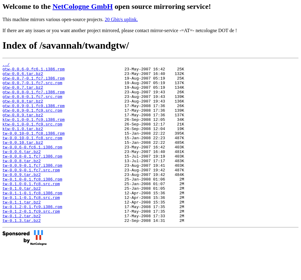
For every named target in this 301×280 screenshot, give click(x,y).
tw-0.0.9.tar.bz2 (21, 197)
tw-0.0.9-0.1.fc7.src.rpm (31, 192)
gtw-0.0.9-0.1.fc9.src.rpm (32, 120)
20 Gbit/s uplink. (121, 19)
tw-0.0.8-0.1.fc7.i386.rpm (32, 175)
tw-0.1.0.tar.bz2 (21, 214)
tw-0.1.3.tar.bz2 (21, 252)
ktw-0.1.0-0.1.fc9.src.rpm (32, 137)
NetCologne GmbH (82, 6)
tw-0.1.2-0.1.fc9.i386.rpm (32, 236)
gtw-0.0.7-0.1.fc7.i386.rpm (33, 81)
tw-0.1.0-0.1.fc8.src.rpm (31, 208)
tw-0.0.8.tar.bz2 (21, 181)
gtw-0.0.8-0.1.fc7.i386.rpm (33, 98)
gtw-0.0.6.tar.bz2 (22, 76)
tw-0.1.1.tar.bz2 (21, 230)
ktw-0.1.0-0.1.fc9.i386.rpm (33, 131)
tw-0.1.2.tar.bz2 (21, 247)
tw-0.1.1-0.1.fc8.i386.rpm (32, 219)
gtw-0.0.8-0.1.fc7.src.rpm (32, 103)
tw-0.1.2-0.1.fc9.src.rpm (31, 241)
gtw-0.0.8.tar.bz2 (22, 109)
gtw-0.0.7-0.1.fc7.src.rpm (32, 87)
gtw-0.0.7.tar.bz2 (22, 92)
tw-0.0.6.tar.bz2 (21, 170)
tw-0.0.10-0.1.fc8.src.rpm (32, 153)
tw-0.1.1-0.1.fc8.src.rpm (31, 225)
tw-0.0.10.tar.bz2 (22, 159)
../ (6, 65)
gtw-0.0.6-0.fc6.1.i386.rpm (33, 70)
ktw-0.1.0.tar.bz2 (22, 142)
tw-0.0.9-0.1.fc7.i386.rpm (32, 186)
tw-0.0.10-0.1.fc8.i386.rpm (33, 148)
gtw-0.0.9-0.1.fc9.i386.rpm (33, 115)
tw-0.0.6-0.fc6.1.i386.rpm (32, 164)
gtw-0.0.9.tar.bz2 (22, 126)
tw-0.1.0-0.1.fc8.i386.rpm (32, 203)
